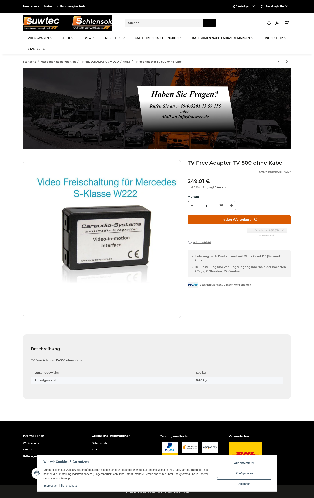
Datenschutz (99, 443)
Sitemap (28, 449)
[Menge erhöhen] (231, 205)
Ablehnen (244, 483)
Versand (221, 187)
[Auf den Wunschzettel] (199, 242)
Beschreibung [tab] (45, 348)
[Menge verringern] (192, 205)
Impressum (50, 485)
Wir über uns (31, 443)
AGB (94, 449)
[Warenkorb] (286, 23)
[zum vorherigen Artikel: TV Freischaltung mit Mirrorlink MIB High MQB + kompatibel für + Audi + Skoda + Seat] (279, 61)
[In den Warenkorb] (26, 157)
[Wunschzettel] (269, 23)
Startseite (36, 49)
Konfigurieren (244, 473)
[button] (277, 23)
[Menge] (206, 205)
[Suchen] (164, 23)
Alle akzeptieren (244, 463)
